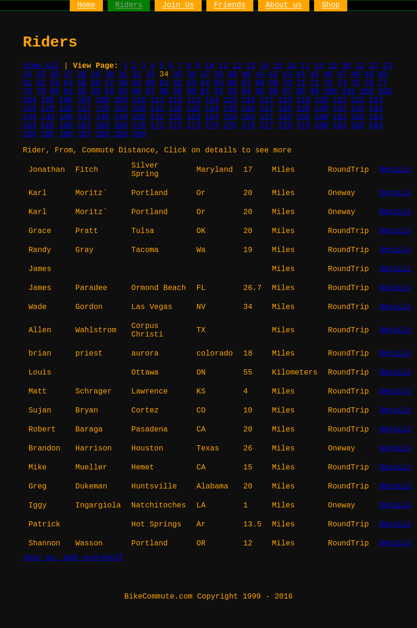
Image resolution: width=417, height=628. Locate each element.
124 (30, 108)
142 (358, 108)
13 (250, 66)
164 (30, 126)
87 (150, 91)
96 (273, 91)
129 (121, 108)
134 (212, 108)
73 (328, 83)
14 (264, 66)
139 (303, 108)
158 (285, 117)
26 (54, 74)
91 (205, 91)
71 (300, 83)
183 (376, 126)
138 (285, 108)
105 (48, 100)
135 (230, 108)
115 (230, 100)
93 (232, 91)
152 (175, 117)
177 (266, 126)
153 (194, 117)
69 (273, 83)
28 (81, 74)
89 (177, 91)
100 (330, 91)
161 (339, 117)
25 (41, 74)
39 (232, 74)
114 (212, 100)
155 (230, 117)
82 (81, 91)
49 (368, 74)
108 (103, 100)
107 (84, 100)
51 (27, 83)
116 (248, 100)
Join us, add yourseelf (73, 557)
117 (266, 100)
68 (259, 83)
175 (230, 126)
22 (373, 66)
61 (163, 83)
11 (223, 66)
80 (54, 91)
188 (103, 134)
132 (175, 108)
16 (291, 66)
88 (163, 91)
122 (358, 100)
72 (314, 83)
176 (248, 126)
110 (139, 100)
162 (358, 117)
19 (332, 66)
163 (376, 117)
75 (355, 83)
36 (191, 74)
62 (177, 83)
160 (321, 117)
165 (48, 126)
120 (321, 100)
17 (305, 66)
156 (248, 117)
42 (273, 74)
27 (68, 74)
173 (194, 126)
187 (84, 134)
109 (121, 100)
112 (175, 100)
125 (48, 108)
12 (236, 66)
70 (286, 83)
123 (376, 100)
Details (395, 170)
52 (41, 83)
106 (66, 100)
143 (376, 108)
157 (266, 117)
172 (175, 126)
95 (259, 91)
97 (286, 91)
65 (218, 83)
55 (81, 83)
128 (103, 108)
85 (123, 91)
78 (27, 91)
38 (218, 74)
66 (232, 83)
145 (48, 117)
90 (191, 91)
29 (95, 74)
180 (321, 126)
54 (68, 83)
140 (321, 108)
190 (139, 134)
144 (30, 117)
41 (259, 74)
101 (348, 91)
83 (95, 91)
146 (66, 117)
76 (368, 83)
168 (103, 126)
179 (303, 126)
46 (328, 74)
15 (277, 66)
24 (27, 74)
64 (205, 83)
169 (121, 126)
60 (150, 83)
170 (139, 126)
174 (212, 126)
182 (358, 126)
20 (346, 66)
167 (84, 126)
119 (303, 100)
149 (121, 117)
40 (245, 74)
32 (136, 74)
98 (300, 91)
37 (205, 74)
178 (285, 126)
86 (136, 91)
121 (339, 100)
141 (339, 108)
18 (319, 66)
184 (30, 134)
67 (245, 83)
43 (286, 74)
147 (84, 117)
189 (121, 134)
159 (303, 117)
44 (300, 74)
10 (209, 66)
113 (194, 100)
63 (191, 83)
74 (341, 83)
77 (382, 83)
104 (30, 100)
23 (387, 66)
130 (139, 108)
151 (157, 117)
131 (157, 108)
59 (136, 83)
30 (109, 74)
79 (41, 91)
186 (66, 134)
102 (367, 91)
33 (150, 74)
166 (66, 126)
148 (103, 117)
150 (139, 117)
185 (48, 134)
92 (218, 91)
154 (212, 117)
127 (84, 108)
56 (95, 83)
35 (177, 74)
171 (157, 126)
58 (123, 83)
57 (109, 83)
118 (285, 100)
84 (109, 91)
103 (385, 91)
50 (382, 74)
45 (314, 74)
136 (248, 108)
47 (341, 74)
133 (194, 108)
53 (54, 83)
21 (359, 66)
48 (355, 74)
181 (339, 126)
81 (68, 91)
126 (66, 108)
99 (314, 91)
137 (266, 108)
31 (123, 74)
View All (41, 66)
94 (245, 91)
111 (157, 100)
